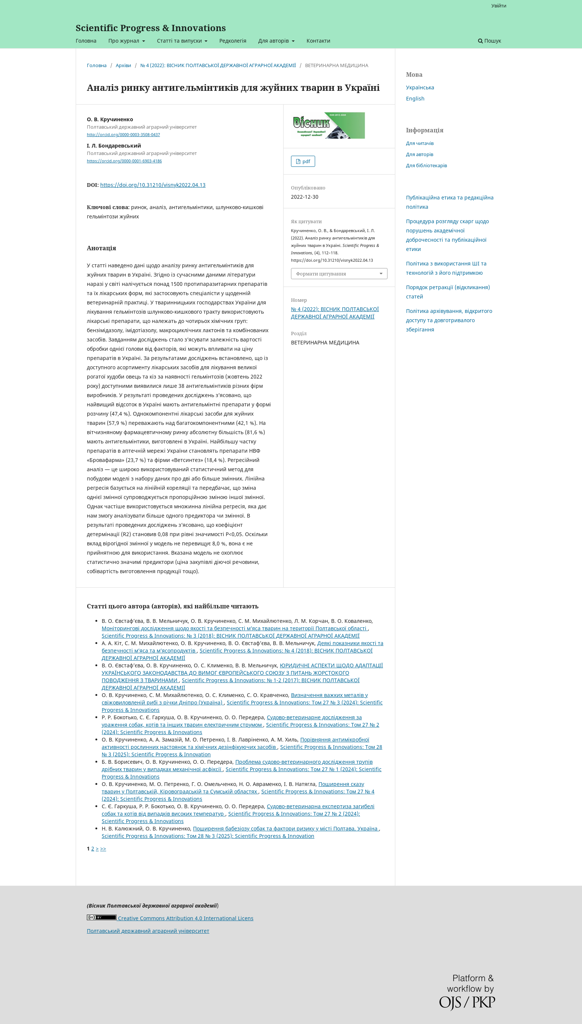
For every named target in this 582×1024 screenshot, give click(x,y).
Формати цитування (321, 273)
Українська (420, 87)
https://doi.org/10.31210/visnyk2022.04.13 (153, 184)
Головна (86, 40)
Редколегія (232, 40)
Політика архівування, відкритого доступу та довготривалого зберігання (449, 320)
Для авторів (274, 40)
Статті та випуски (180, 40)
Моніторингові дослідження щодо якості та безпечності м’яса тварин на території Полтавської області (235, 628)
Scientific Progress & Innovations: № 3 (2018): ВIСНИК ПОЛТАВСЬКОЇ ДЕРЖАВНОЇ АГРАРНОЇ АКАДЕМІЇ (231, 635)
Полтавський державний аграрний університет (148, 930)
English (415, 98)
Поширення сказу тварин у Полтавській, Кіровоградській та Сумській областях (233, 787)
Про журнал (124, 40)
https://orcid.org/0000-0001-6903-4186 (124, 160)
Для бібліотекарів (426, 165)
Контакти (318, 40)
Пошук (489, 40)
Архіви (123, 65)
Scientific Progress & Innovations (151, 28)
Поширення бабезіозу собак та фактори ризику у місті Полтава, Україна (286, 828)
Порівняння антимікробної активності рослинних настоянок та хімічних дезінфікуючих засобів (235, 743)
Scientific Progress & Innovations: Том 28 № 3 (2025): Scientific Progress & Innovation (208, 835)
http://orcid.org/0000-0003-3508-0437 (123, 134)
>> (103, 848)
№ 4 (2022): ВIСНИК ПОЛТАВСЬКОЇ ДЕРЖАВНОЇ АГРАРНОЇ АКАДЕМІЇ (218, 65)
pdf (305, 161)
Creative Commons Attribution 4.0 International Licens (170, 918)
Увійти (498, 5)
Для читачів (420, 143)
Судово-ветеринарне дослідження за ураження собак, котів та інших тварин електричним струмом (232, 721)
